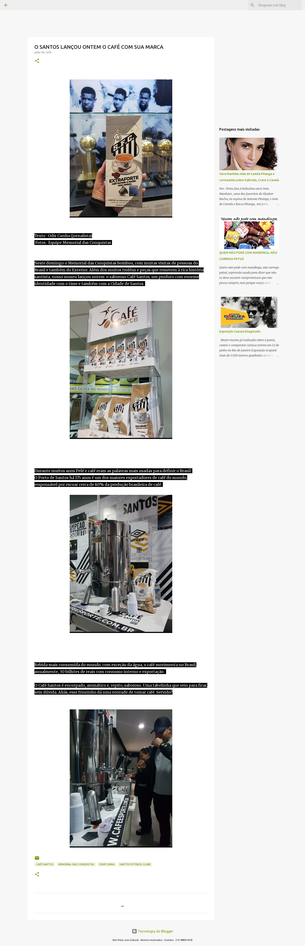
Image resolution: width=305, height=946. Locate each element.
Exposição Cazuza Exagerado (240, 331)
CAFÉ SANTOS (44, 864)
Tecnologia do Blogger (152, 931)
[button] (37, 61)
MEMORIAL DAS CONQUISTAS (76, 864)
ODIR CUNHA (107, 864)
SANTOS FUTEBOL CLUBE (135, 864)
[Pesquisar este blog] (279, 5)
